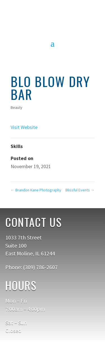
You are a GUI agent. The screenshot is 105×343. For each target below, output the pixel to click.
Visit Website (24, 127)
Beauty (16, 107)
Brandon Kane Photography (36, 189)
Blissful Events (80, 189)
